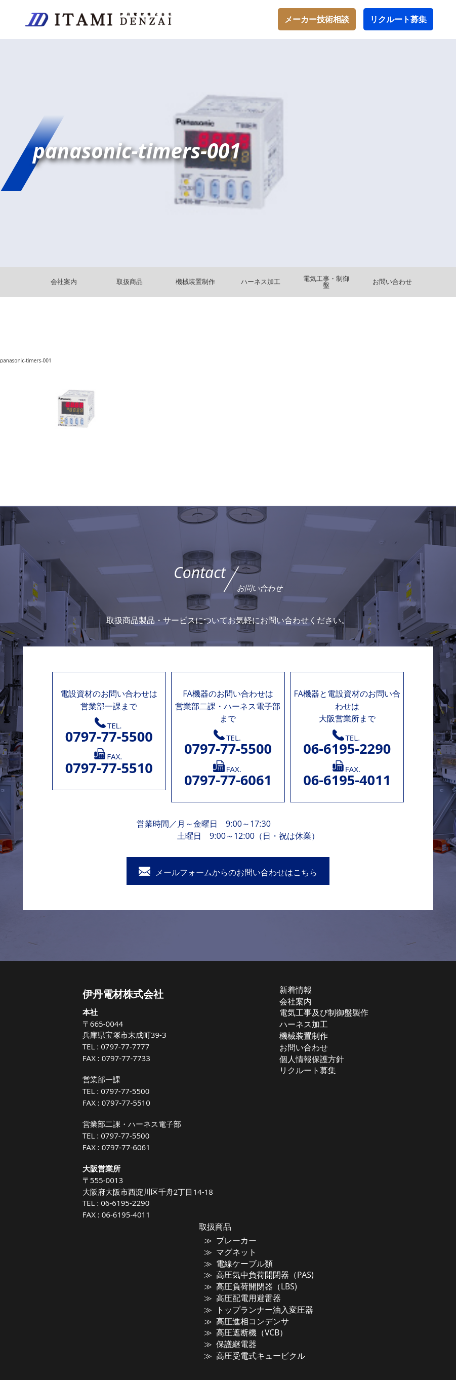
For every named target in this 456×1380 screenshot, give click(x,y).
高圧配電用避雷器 (250, 1293)
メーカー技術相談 (316, 19)
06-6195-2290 (138, 1203)
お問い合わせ (307, 1043)
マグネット (240, 1250)
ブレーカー (240, 1240)
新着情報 (301, 989)
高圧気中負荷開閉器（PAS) (263, 1272)
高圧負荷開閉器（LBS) (256, 1283)
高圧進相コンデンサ (253, 1315)
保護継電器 (240, 1336)
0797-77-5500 (138, 1091)
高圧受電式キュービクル (260, 1347)
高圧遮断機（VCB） (253, 1325)
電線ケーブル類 (247, 1261)
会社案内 (301, 1000)
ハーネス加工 (307, 1021)
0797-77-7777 (138, 1046)
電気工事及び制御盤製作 (324, 1011)
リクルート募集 (398, 19)
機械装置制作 (307, 1032)
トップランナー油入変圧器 (263, 1304)
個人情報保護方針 (314, 1054)
